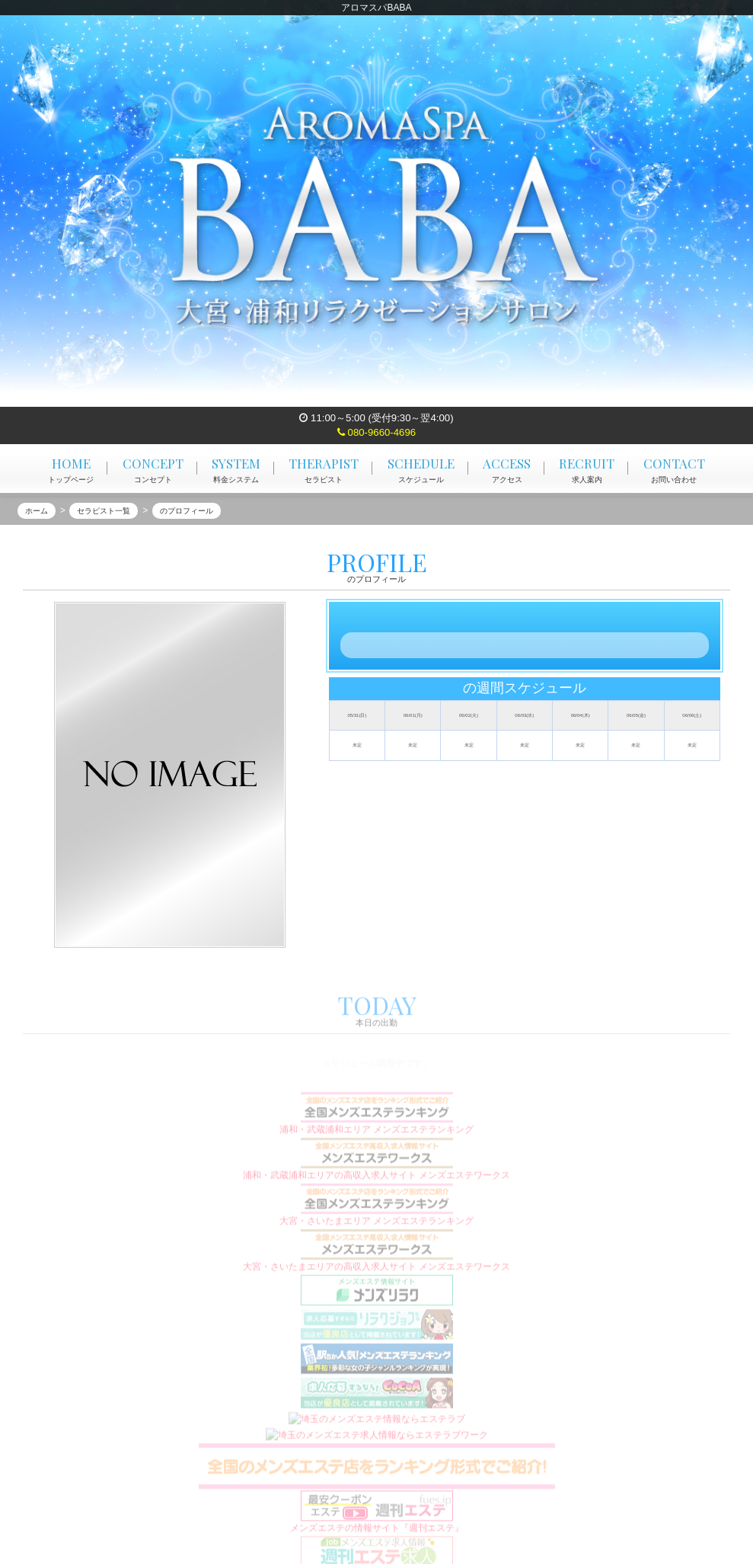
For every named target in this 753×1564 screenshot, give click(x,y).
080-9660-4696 (376, 432)
